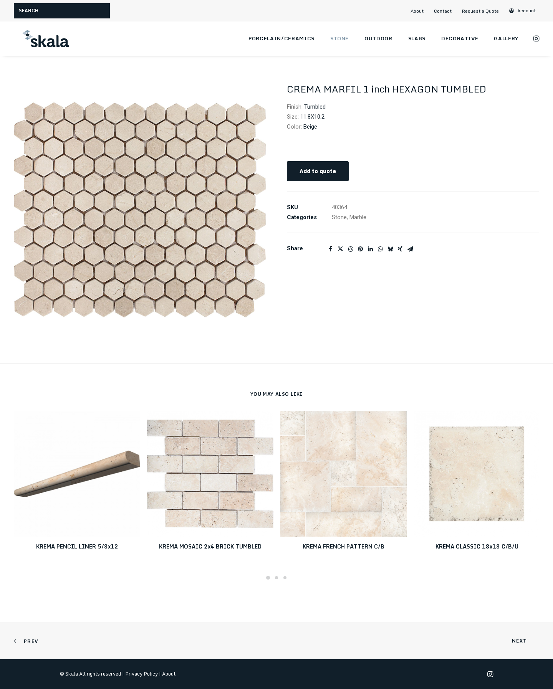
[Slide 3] (285, 578)
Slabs (417, 38)
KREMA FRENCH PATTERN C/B (343, 546)
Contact (443, 11)
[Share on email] (410, 249)
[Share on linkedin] (370, 249)
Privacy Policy (141, 673)
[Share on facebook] (330, 249)
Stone (339, 38)
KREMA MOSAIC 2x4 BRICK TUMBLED (210, 546)
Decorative (459, 38)
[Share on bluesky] (390, 249)
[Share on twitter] (340, 249)
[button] (523, 10)
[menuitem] (420, 10)
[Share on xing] (400, 249)
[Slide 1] (268, 578)
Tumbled (315, 106)
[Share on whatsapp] (380, 249)
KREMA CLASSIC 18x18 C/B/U (476, 546)
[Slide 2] (276, 578)
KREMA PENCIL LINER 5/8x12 (77, 546)
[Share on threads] (350, 249)
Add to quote (318, 171)
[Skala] (44, 38)
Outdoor (378, 38)
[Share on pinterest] (360, 249)
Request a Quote (480, 11)
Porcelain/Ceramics (281, 38)
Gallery (506, 38)
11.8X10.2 (312, 116)
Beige (310, 126)
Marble (357, 217)
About (417, 11)
